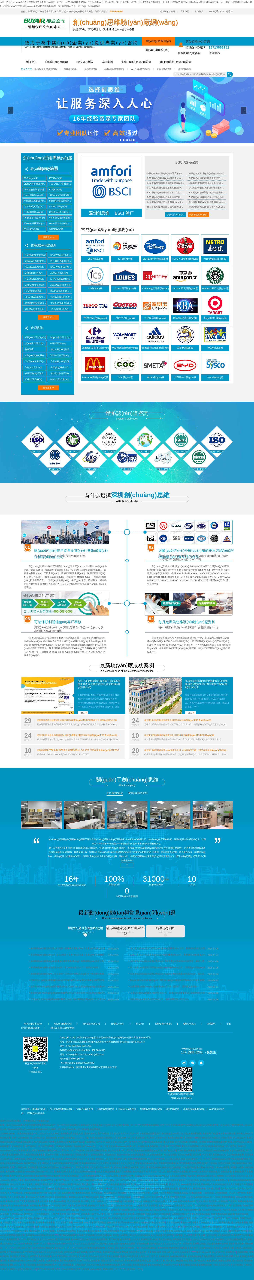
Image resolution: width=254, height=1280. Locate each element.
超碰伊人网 (228, 1248)
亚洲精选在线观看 (130, 1167)
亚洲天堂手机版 (33, 1159)
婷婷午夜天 (26, 1248)
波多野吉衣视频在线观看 (75, 1252)
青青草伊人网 (120, 1159)
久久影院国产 (55, 1205)
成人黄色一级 (103, 1214)
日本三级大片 (185, 1188)
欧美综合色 (226, 1171)
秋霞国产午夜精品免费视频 (115, 1252)
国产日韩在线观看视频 (151, 1142)
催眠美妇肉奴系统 (184, 1260)
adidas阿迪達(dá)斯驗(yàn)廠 (60, 223)
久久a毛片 (114, 1133)
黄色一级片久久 (67, 1188)
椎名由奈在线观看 (103, 1138)
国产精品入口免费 (202, 1260)
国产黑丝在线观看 (64, 1239)
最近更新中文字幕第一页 (126, 1248)
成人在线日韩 (218, 1252)
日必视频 (31, 1265)
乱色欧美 (40, 1260)
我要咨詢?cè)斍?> (175, 214)
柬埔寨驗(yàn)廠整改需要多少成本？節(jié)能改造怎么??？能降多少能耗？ (66, 967)
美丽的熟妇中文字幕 (237, 1231)
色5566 (161, 1222)
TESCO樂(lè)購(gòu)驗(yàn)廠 (34, 206)
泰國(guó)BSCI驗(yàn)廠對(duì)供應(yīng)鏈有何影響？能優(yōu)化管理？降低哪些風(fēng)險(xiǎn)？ (207, 173)
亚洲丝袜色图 (223, 1235)
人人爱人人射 (158, 1260)
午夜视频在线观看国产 (150, 1133)
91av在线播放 (68, 1269)
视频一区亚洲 (160, 1180)
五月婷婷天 (216, 1248)
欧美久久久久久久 (239, 1176)
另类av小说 (172, 1210)
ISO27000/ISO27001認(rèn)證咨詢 (60, 267)
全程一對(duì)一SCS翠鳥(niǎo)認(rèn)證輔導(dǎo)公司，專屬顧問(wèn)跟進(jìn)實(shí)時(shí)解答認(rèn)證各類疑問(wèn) (169, 955)
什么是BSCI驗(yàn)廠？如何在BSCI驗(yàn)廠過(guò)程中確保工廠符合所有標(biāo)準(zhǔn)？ (207, 207)
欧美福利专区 (9, 1201)
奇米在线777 (52, 1235)
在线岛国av (53, 1167)
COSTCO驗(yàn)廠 (57, 206)
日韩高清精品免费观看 (34, 1154)
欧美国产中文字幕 (49, 1180)
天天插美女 (43, 1163)
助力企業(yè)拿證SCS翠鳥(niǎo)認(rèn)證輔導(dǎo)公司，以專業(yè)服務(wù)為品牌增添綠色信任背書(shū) (169, 967)
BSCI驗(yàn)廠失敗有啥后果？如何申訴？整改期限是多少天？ (165, 192)
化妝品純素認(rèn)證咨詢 (60, 297)
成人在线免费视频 (239, 1222)
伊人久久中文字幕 (156, 1159)
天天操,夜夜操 (87, 1205)
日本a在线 (30, 1260)
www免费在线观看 (23, 1218)
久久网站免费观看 (235, 1154)
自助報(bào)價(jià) (56, 61)
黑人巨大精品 (165, 1239)
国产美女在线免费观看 (189, 1210)
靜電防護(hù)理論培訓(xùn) (34, 373)
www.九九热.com (114, 1142)
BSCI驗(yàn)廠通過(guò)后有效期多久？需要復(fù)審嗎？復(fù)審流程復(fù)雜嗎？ (207, 192)
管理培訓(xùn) (117, 1024)
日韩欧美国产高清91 (12, 1176)
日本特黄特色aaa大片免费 (31, 1197)
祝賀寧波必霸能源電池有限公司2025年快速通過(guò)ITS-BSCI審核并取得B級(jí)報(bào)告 (206, 684)
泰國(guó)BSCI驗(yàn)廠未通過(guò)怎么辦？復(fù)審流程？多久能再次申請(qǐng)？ (165, 173)
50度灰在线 (19, 1159)
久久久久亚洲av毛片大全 (202, 1239)
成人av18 (206, 1252)
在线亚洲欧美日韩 (30, 1231)
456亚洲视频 (38, 1150)
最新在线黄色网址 (200, 1184)
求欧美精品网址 (239, 1163)
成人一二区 (97, 1146)
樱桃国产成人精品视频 (108, 1184)
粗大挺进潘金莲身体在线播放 (146, 1265)
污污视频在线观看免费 (93, 1248)
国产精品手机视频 (125, 1231)
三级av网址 (206, 1226)
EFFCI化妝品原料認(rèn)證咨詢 (60, 279)
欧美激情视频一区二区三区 (224, 1146)
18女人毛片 (15, 1184)
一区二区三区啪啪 (22, 1188)
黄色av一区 (185, 1222)
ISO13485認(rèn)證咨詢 (34, 279)
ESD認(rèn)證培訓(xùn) (34, 361)
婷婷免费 (163, 1184)
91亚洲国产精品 (187, 1167)
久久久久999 (232, 1184)
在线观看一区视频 (197, 1142)
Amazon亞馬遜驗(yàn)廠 (34, 201)
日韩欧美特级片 (88, 1214)
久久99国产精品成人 (105, 1205)
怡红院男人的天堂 (137, 1252)
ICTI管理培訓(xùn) (32, 379)
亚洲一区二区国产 (15, 1210)
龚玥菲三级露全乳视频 (40, 1256)
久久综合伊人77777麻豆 (189, 1252)
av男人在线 (126, 1265)
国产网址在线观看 (143, 1231)
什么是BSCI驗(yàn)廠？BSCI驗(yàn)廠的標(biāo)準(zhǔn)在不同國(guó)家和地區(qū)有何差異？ (207, 202)
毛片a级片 (166, 1265)
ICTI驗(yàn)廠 (70, 69)
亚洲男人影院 (199, 1243)
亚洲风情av (80, 1265)
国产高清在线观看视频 (162, 1218)
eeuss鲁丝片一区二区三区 (198, 1159)
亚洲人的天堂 (198, 1231)
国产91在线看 (181, 1142)
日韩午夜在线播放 (185, 1150)
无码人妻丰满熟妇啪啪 (150, 1167)
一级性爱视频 (137, 1197)
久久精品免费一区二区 (123, 1138)
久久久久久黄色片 (93, 1226)
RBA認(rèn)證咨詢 (127, 1109)
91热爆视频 (196, 1197)
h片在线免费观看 (155, 1154)
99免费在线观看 (112, 1265)
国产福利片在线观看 (14, 1171)
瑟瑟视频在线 (67, 1193)
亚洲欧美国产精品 (74, 1142)
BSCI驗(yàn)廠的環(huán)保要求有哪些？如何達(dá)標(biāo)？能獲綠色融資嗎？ (207, 188)
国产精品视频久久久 (69, 1260)
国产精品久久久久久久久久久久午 (166, 1243)
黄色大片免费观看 (189, 1146)
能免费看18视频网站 (66, 1231)
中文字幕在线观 (229, 1210)
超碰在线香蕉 (113, 1222)
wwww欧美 (186, 1184)
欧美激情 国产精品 (181, 1239)
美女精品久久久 (147, 1235)
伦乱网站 (220, 1239)
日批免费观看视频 (192, 1133)
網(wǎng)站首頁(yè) (158, 41)
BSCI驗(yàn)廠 (164, 69)
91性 (91, 1138)
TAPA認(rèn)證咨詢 (58, 309)
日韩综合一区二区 (43, 1171)
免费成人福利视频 (56, 1210)
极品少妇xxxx (27, 1226)
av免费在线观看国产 (218, 1205)
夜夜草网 (168, 1231)
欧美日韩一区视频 (135, 1146)
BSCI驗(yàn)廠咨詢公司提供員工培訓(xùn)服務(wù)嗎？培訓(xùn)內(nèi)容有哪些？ (165, 197)
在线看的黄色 (52, 1260)
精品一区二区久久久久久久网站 (44, 1133)
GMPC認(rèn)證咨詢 (33, 285)
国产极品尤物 (106, 1243)
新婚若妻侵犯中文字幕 (36, 1210)
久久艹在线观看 (14, 1193)
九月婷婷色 (65, 1167)
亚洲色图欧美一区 (27, 1269)
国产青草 (241, 1193)
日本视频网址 (114, 1201)
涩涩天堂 (217, 1226)
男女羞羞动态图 (142, 1218)
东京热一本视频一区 (122, 1235)
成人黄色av (115, 1167)
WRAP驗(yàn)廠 (30, 229)
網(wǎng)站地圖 (167, 11)
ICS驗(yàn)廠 (55, 189)
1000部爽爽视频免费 (216, 1142)
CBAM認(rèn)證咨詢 (33, 309)
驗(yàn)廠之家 (172, 1109)
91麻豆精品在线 (145, 1180)
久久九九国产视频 (64, 1222)
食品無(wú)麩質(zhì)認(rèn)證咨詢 (34, 303)
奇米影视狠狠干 (21, 1205)
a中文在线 (211, 1235)
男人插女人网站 (89, 1184)
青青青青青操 (228, 1197)
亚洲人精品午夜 (203, 1201)
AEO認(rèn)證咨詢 (58, 273)
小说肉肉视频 (142, 1243)
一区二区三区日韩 (11, 1248)
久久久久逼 (12, 1197)
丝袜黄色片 (231, 1252)
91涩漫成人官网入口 (19, 1256)
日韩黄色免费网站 (56, 1142)
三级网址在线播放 (66, 1138)
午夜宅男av (104, 1210)
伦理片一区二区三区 (201, 1218)
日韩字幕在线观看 (69, 1176)
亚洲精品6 (163, 1256)
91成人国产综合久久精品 (239, 1142)
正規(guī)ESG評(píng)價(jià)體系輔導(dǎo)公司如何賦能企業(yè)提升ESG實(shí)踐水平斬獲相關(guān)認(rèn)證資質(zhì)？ (69, 999)
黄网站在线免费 (153, 1188)
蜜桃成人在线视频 (136, 1214)
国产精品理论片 (110, 1226)
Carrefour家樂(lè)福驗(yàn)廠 (60, 218)
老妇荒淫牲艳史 (165, 1205)
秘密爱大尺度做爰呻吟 (10, 1252)
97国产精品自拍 (39, 1142)
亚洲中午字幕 (52, 1154)
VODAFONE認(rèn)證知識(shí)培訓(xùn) (60, 355)
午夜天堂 (108, 1146)
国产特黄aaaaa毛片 (137, 1176)
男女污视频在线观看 (221, 1260)
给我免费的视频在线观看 (222, 1214)
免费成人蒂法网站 (157, 1226)
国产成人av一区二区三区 (70, 1180)
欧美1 (52, 1231)
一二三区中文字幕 (79, 1167)
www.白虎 (124, 1226)
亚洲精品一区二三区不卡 (56, 1150)
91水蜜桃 (122, 1193)
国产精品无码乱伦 (198, 1205)
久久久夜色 (193, 1180)
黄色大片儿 (174, 1184)
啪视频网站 (89, 1142)
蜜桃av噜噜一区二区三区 (114, 1269)
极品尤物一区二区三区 (96, 1218)
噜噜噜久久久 (223, 1176)
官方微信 (199, 11)
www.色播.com (81, 1222)
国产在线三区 (28, 1252)
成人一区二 (139, 1184)
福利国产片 (93, 1243)
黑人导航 (85, 1201)
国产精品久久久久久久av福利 (41, 1239)
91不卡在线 (204, 1146)
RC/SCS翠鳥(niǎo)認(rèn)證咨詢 (60, 291)
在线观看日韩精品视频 (96, 1150)
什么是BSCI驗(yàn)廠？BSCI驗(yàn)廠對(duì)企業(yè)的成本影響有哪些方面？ (165, 207)
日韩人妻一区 (53, 1193)
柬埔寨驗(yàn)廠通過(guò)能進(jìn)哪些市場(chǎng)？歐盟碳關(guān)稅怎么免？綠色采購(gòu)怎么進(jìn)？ (69, 961)
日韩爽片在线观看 (85, 1235)
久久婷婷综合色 (217, 1184)
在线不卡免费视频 (75, 1226)
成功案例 (107, 61)
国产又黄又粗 (191, 1214)
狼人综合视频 (170, 1154)
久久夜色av (227, 1226)
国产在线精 (103, 1133)
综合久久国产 (107, 1260)
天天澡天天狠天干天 (61, 1243)
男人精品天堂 (76, 1133)
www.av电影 (95, 1269)
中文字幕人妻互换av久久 (214, 1154)
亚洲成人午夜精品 (203, 1150)
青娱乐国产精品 (209, 1133)
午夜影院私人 (213, 1171)
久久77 (121, 1188)
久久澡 (48, 1197)
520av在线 (153, 1176)
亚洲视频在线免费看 (45, 1222)
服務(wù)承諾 (84, 61)
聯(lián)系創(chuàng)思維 (221, 11)
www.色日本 (178, 1201)
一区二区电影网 (76, 1150)
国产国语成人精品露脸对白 (104, 1193)
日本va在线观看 (221, 1167)
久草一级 (21, 1265)
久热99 (98, 1235)
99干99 (43, 1193)
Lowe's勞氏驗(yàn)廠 (32, 195)
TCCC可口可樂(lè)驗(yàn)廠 (60, 184)
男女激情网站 (60, 1184)
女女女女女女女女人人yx (127, 1205)
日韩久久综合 (224, 1163)
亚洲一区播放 (218, 1201)
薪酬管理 (27, 349)
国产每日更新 (115, 1239)
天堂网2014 (204, 1248)
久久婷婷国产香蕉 (182, 1218)
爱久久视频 (168, 1142)
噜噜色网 (80, 1218)
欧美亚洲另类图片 (164, 1235)
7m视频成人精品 (180, 1193)
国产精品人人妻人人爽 (160, 1201)
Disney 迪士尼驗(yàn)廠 (45, 69)
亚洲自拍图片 (128, 1218)
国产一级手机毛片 (131, 1142)
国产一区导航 (232, 1218)
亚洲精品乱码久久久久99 (45, 1218)
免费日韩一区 (38, 1188)
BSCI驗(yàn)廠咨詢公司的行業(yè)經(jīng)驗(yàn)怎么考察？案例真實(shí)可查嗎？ (207, 197)
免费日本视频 (82, 1269)
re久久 (136, 1235)
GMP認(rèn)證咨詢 (32, 273)
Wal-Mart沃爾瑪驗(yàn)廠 (34, 223)
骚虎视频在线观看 (177, 1248)
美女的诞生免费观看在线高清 (148, 1150)
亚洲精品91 (125, 1256)
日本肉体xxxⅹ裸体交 (130, 1222)
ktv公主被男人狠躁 (30, 1184)
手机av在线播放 (141, 1201)
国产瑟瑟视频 (235, 1205)
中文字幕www (16, 1214)
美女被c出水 (74, 1197)
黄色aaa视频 (60, 1201)
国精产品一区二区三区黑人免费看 (111, 1176)
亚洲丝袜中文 (90, 1133)
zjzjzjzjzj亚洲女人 (149, 1222)
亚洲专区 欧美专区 (44, 1201)
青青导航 (126, 1239)
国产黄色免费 (59, 1214)
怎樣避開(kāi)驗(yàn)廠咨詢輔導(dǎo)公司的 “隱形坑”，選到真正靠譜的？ (164, 986)
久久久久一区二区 (157, 1171)
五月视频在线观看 (22, 1142)
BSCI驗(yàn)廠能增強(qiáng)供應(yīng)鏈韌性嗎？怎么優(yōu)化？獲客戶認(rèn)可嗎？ (165, 183)
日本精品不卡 (18, 1146)
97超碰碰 (76, 1146)
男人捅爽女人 (11, 1269)
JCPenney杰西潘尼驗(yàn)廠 (60, 195)
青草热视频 (163, 1248)
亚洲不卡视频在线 (18, 1167)
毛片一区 (134, 1133)
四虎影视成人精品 (182, 1231)
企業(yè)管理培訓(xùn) (34, 337)
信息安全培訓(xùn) (32, 367)
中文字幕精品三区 (22, 1150)
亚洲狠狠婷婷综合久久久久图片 (94, 1163)
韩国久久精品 (152, 1214)
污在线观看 (94, 1260)
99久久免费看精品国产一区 (13, 1239)
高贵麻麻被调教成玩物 (200, 1265)
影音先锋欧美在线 (85, 1231)
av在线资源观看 (138, 1154)
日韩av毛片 (226, 1138)
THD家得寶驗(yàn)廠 (32, 212)
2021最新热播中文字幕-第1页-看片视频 (225, 1243)
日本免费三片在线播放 (241, 1235)
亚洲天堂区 (192, 1248)
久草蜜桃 (178, 1235)
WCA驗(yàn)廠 (55, 229)
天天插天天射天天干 (177, 1180)
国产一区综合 (210, 1163)
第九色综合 (237, 1260)
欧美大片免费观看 (26, 1222)
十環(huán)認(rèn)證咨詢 (60, 303)
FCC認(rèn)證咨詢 (32, 291)
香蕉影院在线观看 (167, 1163)
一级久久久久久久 (220, 1265)
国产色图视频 (245, 1184)
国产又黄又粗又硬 (71, 1205)
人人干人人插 (82, 1138)
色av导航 (46, 1159)
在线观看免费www (14, 1163)
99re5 (106, 1167)
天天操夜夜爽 (55, 1163)
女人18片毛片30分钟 (87, 1256)
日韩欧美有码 (221, 1256)
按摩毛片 (18, 1154)
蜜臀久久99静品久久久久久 (205, 1222)
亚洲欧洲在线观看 (132, 1260)
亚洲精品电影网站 (15, 1260)
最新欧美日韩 (141, 1138)
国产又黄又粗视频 (25, 1201)
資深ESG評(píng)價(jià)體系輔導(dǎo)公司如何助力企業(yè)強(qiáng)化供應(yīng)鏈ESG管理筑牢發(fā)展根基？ (69, 986)
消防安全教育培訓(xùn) (60, 373)
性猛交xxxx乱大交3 (89, 1210)
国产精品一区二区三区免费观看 (18, 1243)
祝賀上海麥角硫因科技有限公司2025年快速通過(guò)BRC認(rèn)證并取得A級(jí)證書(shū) (99, 684)
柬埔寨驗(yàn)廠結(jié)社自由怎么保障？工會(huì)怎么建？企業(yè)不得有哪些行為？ (69, 955)
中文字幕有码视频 (180, 1265)
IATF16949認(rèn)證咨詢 (60, 261)
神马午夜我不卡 (140, 1171)
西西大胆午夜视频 (237, 1256)
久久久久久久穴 (79, 1243)
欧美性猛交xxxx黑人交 (172, 1133)
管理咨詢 (214, 53)
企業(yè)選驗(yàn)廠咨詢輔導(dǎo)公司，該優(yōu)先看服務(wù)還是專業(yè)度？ (168, 993)
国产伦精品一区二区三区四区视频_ (120, 1180)
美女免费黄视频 (32, 1180)
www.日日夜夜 (7, 1218)
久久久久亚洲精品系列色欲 (145, 1239)
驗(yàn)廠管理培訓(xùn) (60, 337)
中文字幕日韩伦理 (226, 1133)
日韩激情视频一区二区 (225, 1193)
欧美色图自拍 (194, 1256)
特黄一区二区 (110, 1188)
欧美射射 (65, 1133)
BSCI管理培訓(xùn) (58, 379)
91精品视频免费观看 (93, 1180)
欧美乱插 (146, 1260)
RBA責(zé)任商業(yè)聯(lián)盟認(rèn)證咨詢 (60, 212)
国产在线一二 (183, 1197)
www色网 (30, 1171)
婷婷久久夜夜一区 (157, 1138)
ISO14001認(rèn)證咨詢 (60, 255)
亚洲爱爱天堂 (6, 1205)
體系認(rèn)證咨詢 (189, 53)
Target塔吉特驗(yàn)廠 (33, 218)
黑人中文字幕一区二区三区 (120, 1150)
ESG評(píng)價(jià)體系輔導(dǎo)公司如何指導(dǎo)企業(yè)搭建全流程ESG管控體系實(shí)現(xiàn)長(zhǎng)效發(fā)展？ (69, 980)
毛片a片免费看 (185, 1154)
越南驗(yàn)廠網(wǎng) (194, 1109)
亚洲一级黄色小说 (98, 1201)
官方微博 (185, 11)
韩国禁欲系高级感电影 (239, 1180)
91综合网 (187, 1243)
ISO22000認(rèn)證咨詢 (34, 267)
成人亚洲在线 (114, 1218)
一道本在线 (208, 1193)
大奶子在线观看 (237, 1150)
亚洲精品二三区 (134, 1269)
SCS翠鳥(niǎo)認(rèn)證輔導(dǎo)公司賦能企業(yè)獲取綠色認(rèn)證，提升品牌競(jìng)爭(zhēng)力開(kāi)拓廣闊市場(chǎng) (169, 974)
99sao (206, 1197)
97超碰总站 (110, 1154)
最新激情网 (51, 1138)
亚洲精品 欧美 (52, 1188)
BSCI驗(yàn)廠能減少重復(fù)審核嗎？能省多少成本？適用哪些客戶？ (165, 188)
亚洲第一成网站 (192, 1138)
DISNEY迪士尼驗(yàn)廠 (34, 184)
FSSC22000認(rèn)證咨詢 (34, 297)
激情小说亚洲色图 (170, 1167)
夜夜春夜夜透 (126, 1184)
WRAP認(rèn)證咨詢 (140, 69)
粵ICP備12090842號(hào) (72, 1058)
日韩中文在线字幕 (153, 1197)
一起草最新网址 (96, 1154)
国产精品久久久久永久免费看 (172, 1176)
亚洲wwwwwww (87, 1171)
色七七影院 (215, 1197)
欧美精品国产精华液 (37, 1167)
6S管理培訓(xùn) (57, 343)
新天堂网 (197, 1154)
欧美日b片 (158, 1231)
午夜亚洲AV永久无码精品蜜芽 (74, 1154)
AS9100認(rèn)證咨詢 (59, 285)
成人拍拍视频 (73, 1201)
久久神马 (242, 1210)
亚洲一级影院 (41, 1226)
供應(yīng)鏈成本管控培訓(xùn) (60, 367)
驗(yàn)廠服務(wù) (157, 49)
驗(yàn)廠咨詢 (184, 69)
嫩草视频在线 (72, 1210)
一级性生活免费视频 (134, 1188)
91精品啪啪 (164, 1214)
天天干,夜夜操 (134, 1163)
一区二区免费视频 (66, 1218)
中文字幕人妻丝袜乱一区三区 (99, 1159)
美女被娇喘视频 (107, 1197)
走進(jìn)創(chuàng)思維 (136, 61)
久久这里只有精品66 (211, 1210)
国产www (86, 1146)
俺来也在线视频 (82, 1193)
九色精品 (109, 1248)
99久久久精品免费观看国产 (109, 1171)
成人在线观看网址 (157, 1210)
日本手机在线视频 (234, 1159)
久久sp (133, 1226)
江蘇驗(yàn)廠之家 (105, 1109)
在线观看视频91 (60, 1197)
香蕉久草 (20, 1235)
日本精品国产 (46, 1184)
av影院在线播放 (30, 1193)
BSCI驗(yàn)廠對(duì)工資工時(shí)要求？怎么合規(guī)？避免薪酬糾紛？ (207, 183)
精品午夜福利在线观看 (177, 1171)
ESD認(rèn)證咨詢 (36, 1113)
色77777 (84, 1260)
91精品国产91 (9, 1222)
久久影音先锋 (13, 1226)
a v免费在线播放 (118, 1214)
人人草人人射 (173, 1226)
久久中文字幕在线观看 (108, 1256)
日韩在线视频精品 (147, 1248)
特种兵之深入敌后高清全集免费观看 (90, 1239)
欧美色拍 (68, 1159)
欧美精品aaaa (218, 1159)
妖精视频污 (5, 1146)
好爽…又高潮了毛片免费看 (158, 1193)
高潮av (44, 1205)
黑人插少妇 (239, 1226)
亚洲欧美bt (205, 1180)
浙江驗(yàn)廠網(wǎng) (61, 1109)
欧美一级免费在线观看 (124, 1243)
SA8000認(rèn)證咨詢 (114, 69)
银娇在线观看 (241, 1214)
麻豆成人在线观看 (148, 1205)
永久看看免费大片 (219, 1180)
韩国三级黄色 (199, 1188)
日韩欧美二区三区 (57, 1226)
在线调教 (127, 1171)
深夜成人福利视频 (243, 1248)
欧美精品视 (224, 1222)
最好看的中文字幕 (204, 1167)
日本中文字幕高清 (95, 1265)
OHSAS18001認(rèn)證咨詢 (34, 261)
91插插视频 (127, 1201)
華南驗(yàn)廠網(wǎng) (151, 1109)
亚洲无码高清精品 (97, 1222)
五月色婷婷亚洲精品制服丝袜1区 (48, 1248)
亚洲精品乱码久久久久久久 (66, 1171)
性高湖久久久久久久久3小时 (49, 1252)
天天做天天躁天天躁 (175, 1159)
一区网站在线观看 (62, 1146)
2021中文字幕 (95, 1252)
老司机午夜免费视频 (190, 1226)
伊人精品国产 (239, 1138)
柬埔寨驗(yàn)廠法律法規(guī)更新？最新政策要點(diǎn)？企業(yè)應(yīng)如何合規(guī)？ (69, 948)
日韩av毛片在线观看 (120, 1210)
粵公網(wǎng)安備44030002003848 (77, 1063)
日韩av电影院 (53, 1176)
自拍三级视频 (183, 1163)
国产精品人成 (170, 1150)
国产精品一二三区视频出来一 (38, 1214)
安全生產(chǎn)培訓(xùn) (60, 361)
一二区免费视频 (86, 1176)
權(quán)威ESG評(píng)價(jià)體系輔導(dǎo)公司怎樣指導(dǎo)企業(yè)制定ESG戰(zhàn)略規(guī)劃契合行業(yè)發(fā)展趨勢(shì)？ (69, 993)
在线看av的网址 (149, 1163)
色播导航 (107, 1235)
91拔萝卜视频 (237, 1167)
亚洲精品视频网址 (67, 1235)
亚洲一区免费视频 (20, 1138)
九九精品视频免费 (233, 1239)
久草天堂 (44, 1231)
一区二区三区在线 (73, 1248)
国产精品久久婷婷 (89, 1197)
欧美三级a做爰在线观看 (35, 1176)
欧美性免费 (35, 1205)
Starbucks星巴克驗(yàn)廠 (60, 201)
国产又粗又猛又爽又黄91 (49, 1269)
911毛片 (191, 1176)
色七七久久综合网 (136, 1193)
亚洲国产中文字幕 (171, 1146)
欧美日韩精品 (74, 1184)
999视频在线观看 (170, 1188)
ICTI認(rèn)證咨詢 (84, 1109)
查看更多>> (48, 237)
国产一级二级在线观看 (63, 1265)
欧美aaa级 (190, 1201)
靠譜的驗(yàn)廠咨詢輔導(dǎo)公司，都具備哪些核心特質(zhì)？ (159, 999)
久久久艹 (124, 1133)
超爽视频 (236, 1171)
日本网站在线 (177, 1214)
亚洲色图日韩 (207, 1256)
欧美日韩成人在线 (139, 1210)
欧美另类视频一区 (153, 1146)
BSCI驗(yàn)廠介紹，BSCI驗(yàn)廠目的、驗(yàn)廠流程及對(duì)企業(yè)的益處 (165, 202)
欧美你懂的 (22, 1133)
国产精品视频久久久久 (216, 1231)
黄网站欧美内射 (245, 1201)
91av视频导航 (73, 1214)
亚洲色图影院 (152, 1184)
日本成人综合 (213, 1188)
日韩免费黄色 (196, 1163)
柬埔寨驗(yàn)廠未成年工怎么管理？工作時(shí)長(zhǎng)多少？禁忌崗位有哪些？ (69, 974)
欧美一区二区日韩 (42, 1243)
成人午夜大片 (95, 1167)
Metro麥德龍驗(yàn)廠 (33, 189)
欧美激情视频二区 (84, 1188)
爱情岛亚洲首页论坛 (206, 1176)
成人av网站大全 (37, 1138)
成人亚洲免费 (169, 1197)
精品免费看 (142, 1226)
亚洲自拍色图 (195, 1193)
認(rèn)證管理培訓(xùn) (34, 343)
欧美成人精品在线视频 (105, 1231)
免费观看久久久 (181, 1205)
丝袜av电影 (204, 1214)
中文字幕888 (237, 1265)
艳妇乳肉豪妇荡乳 (175, 1138)
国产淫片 (100, 1142)
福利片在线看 (6, 1188)
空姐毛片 (119, 1260)
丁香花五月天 (218, 1218)
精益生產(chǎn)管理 (58, 349)
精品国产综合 (30, 1163)
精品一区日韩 (123, 1154)
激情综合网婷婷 (44, 1265)
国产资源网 (231, 1201)
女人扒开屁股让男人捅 (194, 1235)
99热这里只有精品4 (210, 1138)
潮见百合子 (78, 1159)
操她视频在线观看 (178, 1256)
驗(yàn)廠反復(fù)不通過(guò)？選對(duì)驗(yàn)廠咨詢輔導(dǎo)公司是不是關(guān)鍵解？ (169, 980)
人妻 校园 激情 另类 (156, 1252)
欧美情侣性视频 (70, 1163)
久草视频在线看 (123, 1197)
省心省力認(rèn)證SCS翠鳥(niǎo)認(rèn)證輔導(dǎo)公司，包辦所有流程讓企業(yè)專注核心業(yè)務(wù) (169, 948)
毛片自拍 (98, 1188)
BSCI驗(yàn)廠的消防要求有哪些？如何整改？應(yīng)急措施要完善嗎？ (207, 178)
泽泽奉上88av (242, 1133)
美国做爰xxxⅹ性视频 (35, 1235)
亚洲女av (11, 1265)
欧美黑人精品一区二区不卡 (145, 1256)
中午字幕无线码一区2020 (64, 1256)
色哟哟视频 (242, 1252)
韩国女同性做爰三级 (137, 1159)
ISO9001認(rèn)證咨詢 (34, 255)
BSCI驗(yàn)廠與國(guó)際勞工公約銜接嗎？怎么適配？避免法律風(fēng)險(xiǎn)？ (165, 178)
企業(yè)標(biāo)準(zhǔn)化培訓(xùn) (34, 355)
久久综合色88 (172, 1222)
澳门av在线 (57, 1159)
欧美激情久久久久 (118, 1163)
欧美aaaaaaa (119, 1146)
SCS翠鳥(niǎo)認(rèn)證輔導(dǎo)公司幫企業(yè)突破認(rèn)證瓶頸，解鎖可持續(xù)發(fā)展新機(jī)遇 (169, 961)
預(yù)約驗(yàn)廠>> (198, 214)
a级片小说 (172, 1252)
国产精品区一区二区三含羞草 (39, 1146)
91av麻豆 (170, 1260)
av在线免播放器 (220, 1150)
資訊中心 (31, 61)
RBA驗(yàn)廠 (90, 69)
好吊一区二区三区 (197, 1171)
